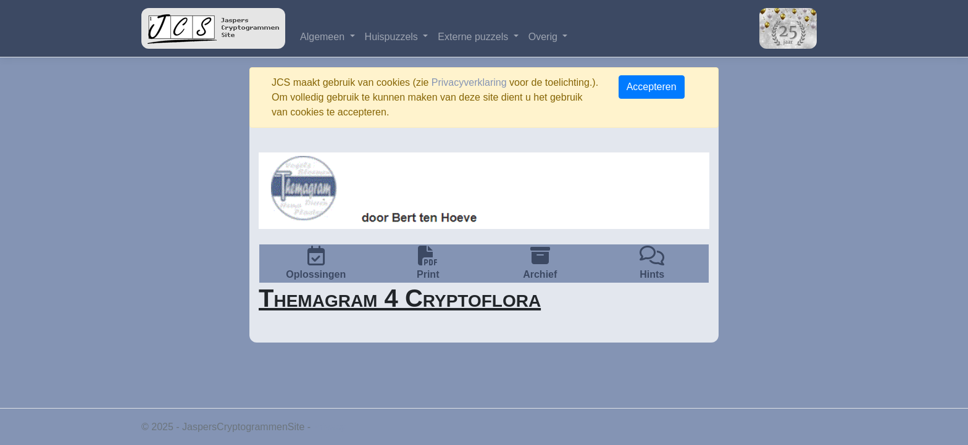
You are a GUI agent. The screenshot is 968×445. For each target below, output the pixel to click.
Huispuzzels (393, 36)
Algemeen (324, 36)
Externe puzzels (474, 36)
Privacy (330, 427)
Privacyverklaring (469, 82)
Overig (544, 36)
